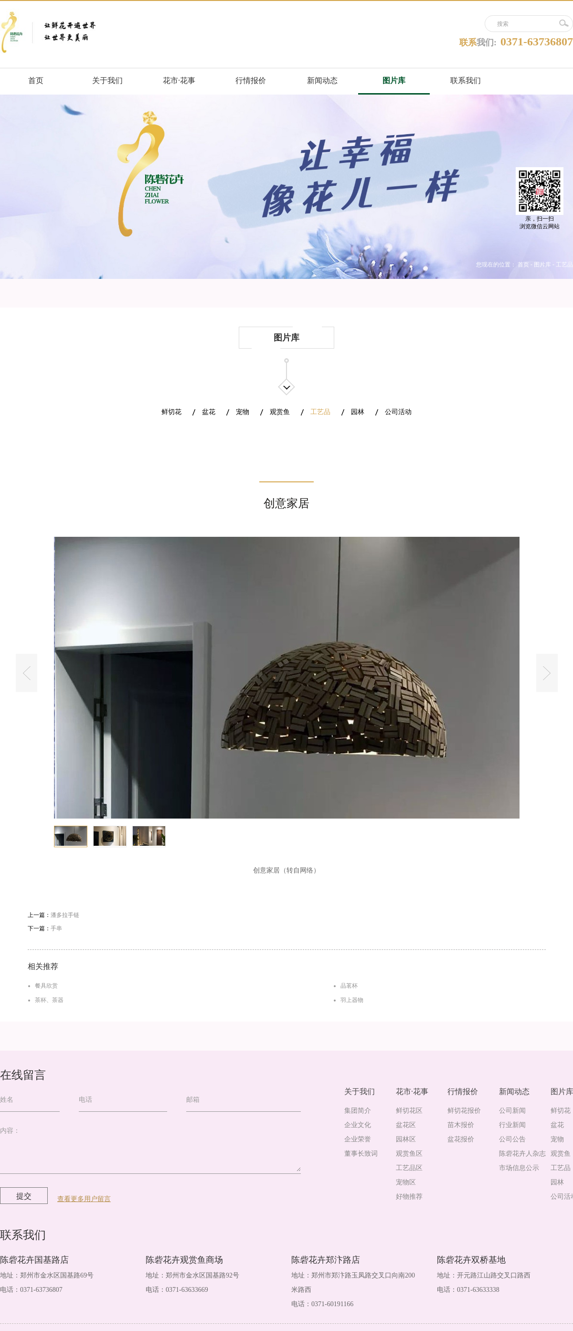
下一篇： (45, 928)
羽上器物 (351, 1000)
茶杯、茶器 (49, 1000)
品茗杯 (349, 985)
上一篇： (53, 915)
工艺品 (564, 264)
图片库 (542, 264)
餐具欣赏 (46, 985)
